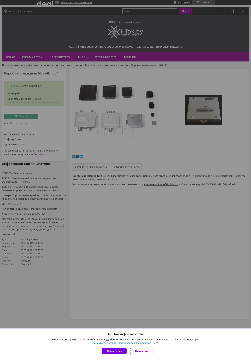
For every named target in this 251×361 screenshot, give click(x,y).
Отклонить (141, 351)
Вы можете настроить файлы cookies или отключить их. (124, 343)
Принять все (114, 351)
